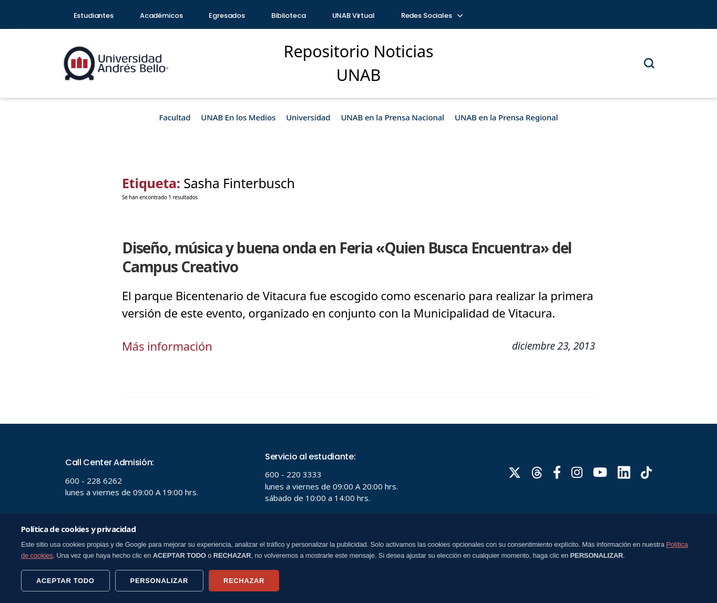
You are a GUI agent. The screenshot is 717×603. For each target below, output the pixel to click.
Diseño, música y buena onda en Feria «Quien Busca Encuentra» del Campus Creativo (346, 257)
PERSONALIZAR (159, 581)
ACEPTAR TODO (65, 581)
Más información (167, 346)
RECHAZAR (243, 581)
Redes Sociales (431, 16)
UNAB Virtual (353, 16)
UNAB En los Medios (238, 117)
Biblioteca (288, 16)
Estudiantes (94, 16)
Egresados (227, 16)
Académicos (161, 16)
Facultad (175, 117)
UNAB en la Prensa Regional (506, 117)
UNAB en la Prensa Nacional (392, 117)
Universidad (308, 117)
